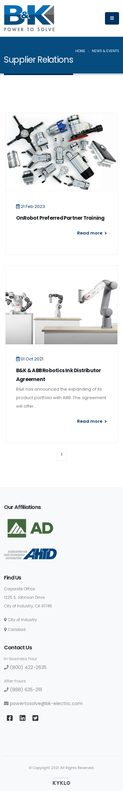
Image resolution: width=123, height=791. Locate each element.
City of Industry (20, 619)
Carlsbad (15, 629)
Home (80, 51)
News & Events (105, 51)
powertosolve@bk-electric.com (43, 703)
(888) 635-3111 (23, 689)
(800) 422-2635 (25, 667)
